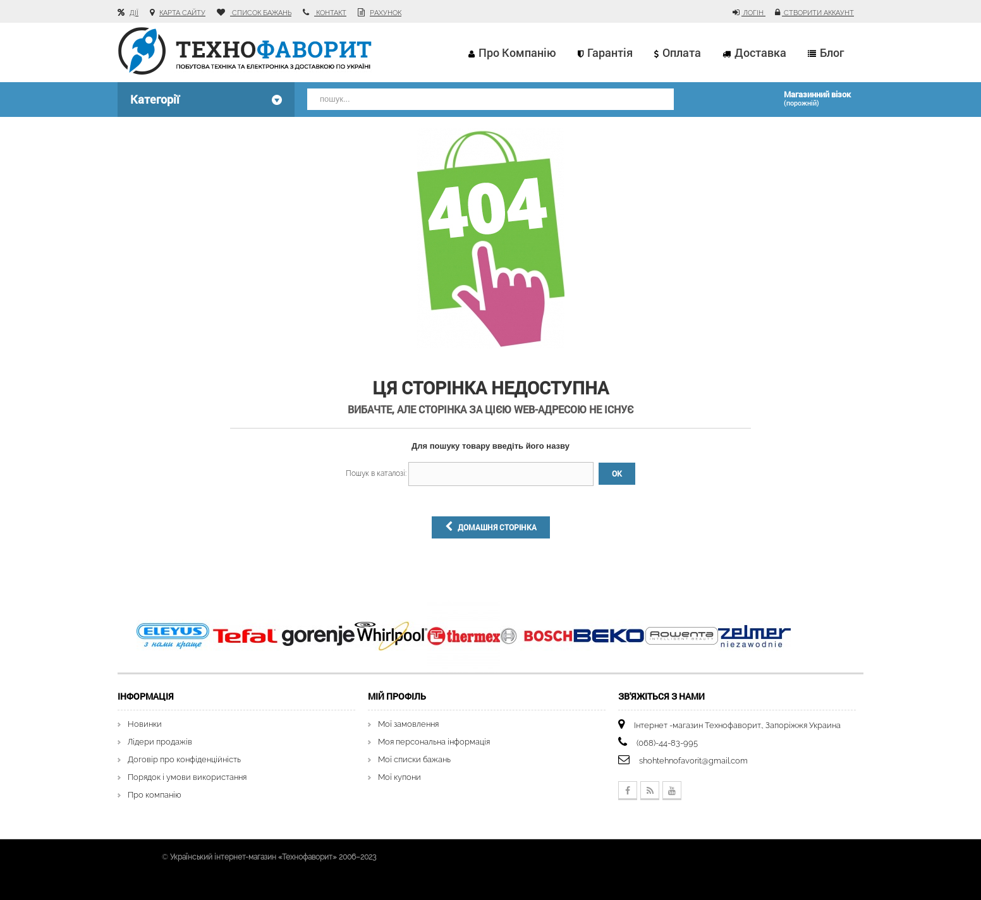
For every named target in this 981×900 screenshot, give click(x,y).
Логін (753, 13)
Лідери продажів (160, 741)
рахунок (385, 13)
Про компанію (517, 52)
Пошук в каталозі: (376, 473)
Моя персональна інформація (434, 741)
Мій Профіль (397, 696)
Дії (134, 13)
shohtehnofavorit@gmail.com (693, 760)
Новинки (145, 724)
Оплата (681, 52)
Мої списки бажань (414, 759)
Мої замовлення (408, 724)
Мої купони (399, 777)
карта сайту (182, 13)
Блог (832, 52)
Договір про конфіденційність (184, 759)
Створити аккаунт (818, 13)
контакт (330, 13)
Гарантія (610, 52)
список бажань (260, 13)
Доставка (760, 52)
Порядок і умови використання (187, 777)
